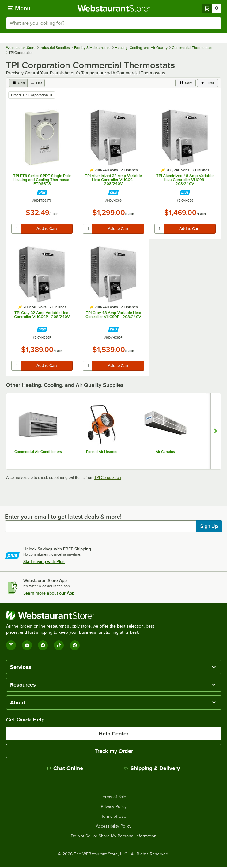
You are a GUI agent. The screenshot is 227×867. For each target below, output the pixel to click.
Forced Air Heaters (101, 452)
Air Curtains (165, 452)
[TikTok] (59, 645)
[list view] (36, 83)
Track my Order (114, 751)
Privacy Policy (114, 807)
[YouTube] (27, 645)
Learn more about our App (48, 593)
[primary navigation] (19, 8)
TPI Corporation (107, 477)
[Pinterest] (75, 645)
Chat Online (65, 768)
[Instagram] (11, 645)
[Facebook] (43, 645)
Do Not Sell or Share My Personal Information (114, 836)
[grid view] (18, 83)
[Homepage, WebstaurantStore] (113, 8)
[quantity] (16, 229)
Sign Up (209, 526)
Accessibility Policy (113, 826)
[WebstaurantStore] (82, 615)
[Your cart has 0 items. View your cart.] (211, 8)
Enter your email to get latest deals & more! (63, 516)
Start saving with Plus (44, 561)
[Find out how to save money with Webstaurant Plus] (42, 192)
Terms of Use (113, 816)
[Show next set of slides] (215, 431)
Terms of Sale (113, 797)
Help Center (113, 734)
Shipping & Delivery (152, 768)
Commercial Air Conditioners (38, 452)
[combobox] (113, 23)
